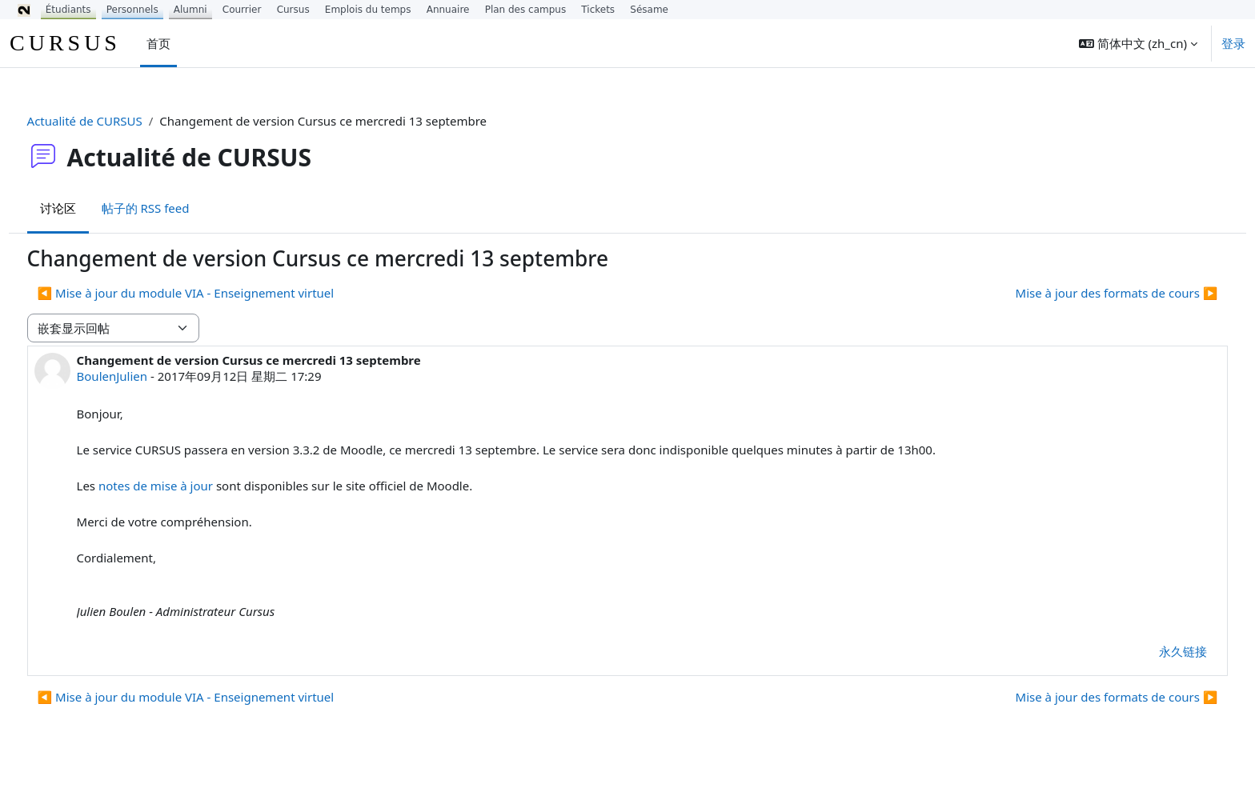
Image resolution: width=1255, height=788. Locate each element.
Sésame (649, 9)
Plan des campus (526, 9)
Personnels (132, 9)
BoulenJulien (142, 376)
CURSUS (65, 42)
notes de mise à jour (185, 486)
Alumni (190, 9)
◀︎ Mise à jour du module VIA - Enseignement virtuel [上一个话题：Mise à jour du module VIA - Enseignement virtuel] (215, 293)
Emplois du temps (368, 9)
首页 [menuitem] (158, 43)
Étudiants (68, 9)
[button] (1138, 43)
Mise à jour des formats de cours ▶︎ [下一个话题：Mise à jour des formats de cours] (1086, 293)
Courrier (242, 9)
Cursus (293, 9)
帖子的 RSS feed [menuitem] (175, 208)
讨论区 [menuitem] (88, 208)
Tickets (598, 9)
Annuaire (448, 9)
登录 (1233, 43)
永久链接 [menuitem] (1153, 651)
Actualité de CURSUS (114, 121)
